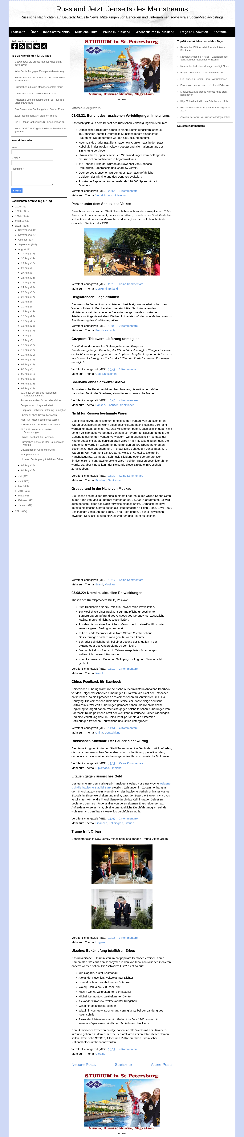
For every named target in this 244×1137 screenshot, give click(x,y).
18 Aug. (25, 316)
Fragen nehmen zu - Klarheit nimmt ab (201, 72)
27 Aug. (25, 272)
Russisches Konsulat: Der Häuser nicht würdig (109, 741)
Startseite (18, 32)
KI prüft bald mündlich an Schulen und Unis (204, 101)
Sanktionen (109, 373)
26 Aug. (25, 277)
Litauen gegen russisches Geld (96, 776)
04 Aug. (25, 383)
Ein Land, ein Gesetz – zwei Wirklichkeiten (203, 79)
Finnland (101, 480)
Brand (99, 584)
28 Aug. (25, 268)
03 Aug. (25, 388)
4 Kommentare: (129, 400)
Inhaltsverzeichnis (56, 32)
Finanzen (113, 405)
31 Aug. (25, 253)
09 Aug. (25, 359)
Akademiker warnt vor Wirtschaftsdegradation (205, 117)
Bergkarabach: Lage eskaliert (95, 297)
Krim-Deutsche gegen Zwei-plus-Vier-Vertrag (39, 71)
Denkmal (101, 288)
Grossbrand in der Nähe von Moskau (101, 489)
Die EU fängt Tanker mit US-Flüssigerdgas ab (39, 122)
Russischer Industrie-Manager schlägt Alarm (38, 87)
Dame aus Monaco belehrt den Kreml (34, 93)
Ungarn (100, 942)
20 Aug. (25, 306)
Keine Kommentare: (132, 284)
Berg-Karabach (105, 330)
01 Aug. (25, 470)
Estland (113, 288)
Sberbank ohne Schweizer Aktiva (98, 382)
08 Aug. (25, 364)
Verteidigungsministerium (112, 195)
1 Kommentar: (128, 190)
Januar (22, 505)
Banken (100, 405)
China (99, 732)
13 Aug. (25, 340)
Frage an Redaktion (194, 32)
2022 (18, 225)
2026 (18, 206)
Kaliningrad (116, 823)
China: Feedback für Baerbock (96, 682)
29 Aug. (25, 263)
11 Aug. (25, 350)
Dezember (24, 230)
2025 (18, 211)
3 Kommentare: (129, 937)
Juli (20, 476)
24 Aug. (25, 287)
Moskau (110, 584)
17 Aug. (25, 321)
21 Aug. (25, 301)
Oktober (23, 239)
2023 (18, 221)
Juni (20, 481)
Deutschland (112, 732)
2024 (18, 216)
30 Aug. (25, 258)
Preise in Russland (116, 32)
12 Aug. (25, 345)
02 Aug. (25, 465)
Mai (20, 485)
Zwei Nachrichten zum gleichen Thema (35, 115)
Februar (23, 500)
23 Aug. (25, 292)
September (24, 244)
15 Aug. (25, 330)
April (21, 490)
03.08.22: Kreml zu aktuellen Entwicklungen (106, 593)
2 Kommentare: (129, 325)
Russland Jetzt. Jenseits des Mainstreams (122, 9)
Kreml (99, 673)
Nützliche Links (86, 32)
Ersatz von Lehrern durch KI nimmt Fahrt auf (204, 85)
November (24, 234)
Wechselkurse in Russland (155, 32)
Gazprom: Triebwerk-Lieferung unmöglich (105, 339)
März (21, 495)
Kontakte (220, 32)
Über (34, 32)
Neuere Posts (83, 1064)
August (22, 249)
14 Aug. (25, 335)
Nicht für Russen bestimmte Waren (99, 413)
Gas (98, 373)
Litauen (129, 823)
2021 (18, 511)
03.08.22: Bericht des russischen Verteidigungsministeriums (120, 116)
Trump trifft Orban (86, 831)
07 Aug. (25, 369)
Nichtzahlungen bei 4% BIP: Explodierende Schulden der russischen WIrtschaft (204, 58)
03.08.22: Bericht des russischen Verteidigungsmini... (39, 394)
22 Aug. (25, 296)
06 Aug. (25, 373)
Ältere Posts (162, 1064)
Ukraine (100, 1053)
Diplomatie (102, 767)
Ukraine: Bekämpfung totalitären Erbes (103, 951)
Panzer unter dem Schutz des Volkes (101, 204)
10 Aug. (25, 354)
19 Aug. (25, 311)
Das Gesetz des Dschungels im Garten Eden (39, 109)
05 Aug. (25, 378)
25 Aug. (25, 282)
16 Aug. (25, 325)
